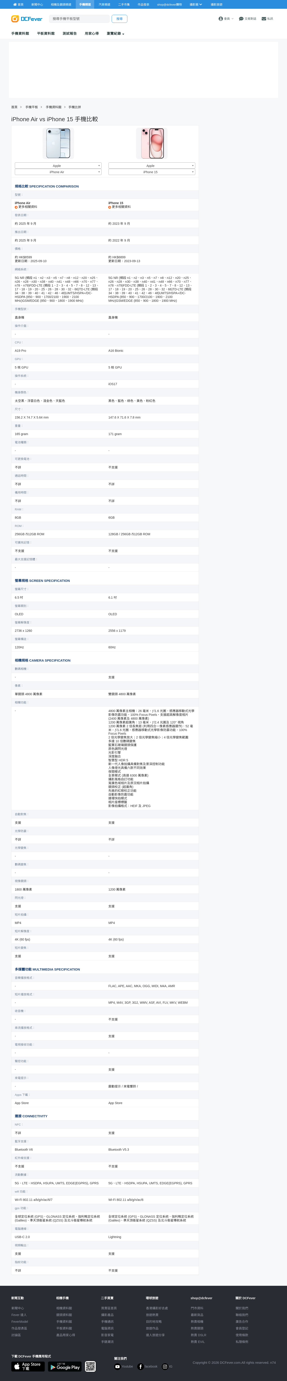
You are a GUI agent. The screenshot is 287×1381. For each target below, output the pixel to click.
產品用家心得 (65, 1335)
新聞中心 (17, 1308)
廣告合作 (242, 1321)
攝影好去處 (157, 1308)
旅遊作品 (152, 1328)
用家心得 (92, 33)
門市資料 (197, 1308)
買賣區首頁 (109, 1308)
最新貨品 (197, 1315)
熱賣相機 (197, 1321)
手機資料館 (20, 33)
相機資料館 (64, 1308)
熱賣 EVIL (198, 1342)
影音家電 (107, 1335)
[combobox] (58, 165)
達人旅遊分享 (155, 1335)
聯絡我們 (242, 1315)
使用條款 (242, 1335)
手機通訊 (107, 1321)
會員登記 (242, 1328)
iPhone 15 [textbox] (151, 172)
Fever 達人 (19, 1315)
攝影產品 (107, 1315)
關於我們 (242, 1308)
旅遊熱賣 (152, 1315)
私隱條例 (242, 1342)
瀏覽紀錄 (115, 33)
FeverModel (19, 1321)
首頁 (14, 107)
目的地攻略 (154, 1321)
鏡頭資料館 (64, 1315)
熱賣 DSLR (198, 1335)
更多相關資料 (26, 207)
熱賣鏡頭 (197, 1328)
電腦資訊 (107, 1328)
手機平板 (31, 107)
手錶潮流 (107, 1342)
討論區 (16, 1335)
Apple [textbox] (57, 166)
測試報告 (70, 33)
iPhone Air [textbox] (57, 172)
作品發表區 (19, 1328)
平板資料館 (46, 33)
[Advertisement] (239, 157)
